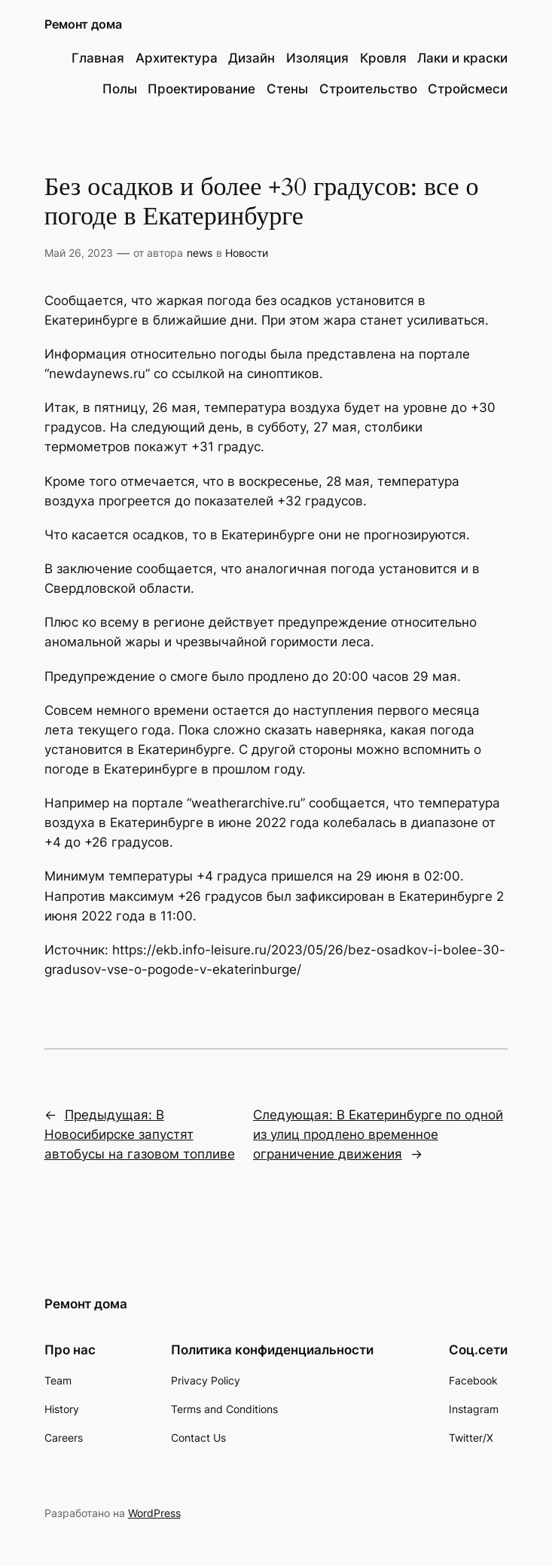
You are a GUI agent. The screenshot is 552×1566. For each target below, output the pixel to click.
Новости (246, 252)
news (199, 252)
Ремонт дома (83, 24)
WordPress (154, 1512)
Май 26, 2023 (78, 252)
